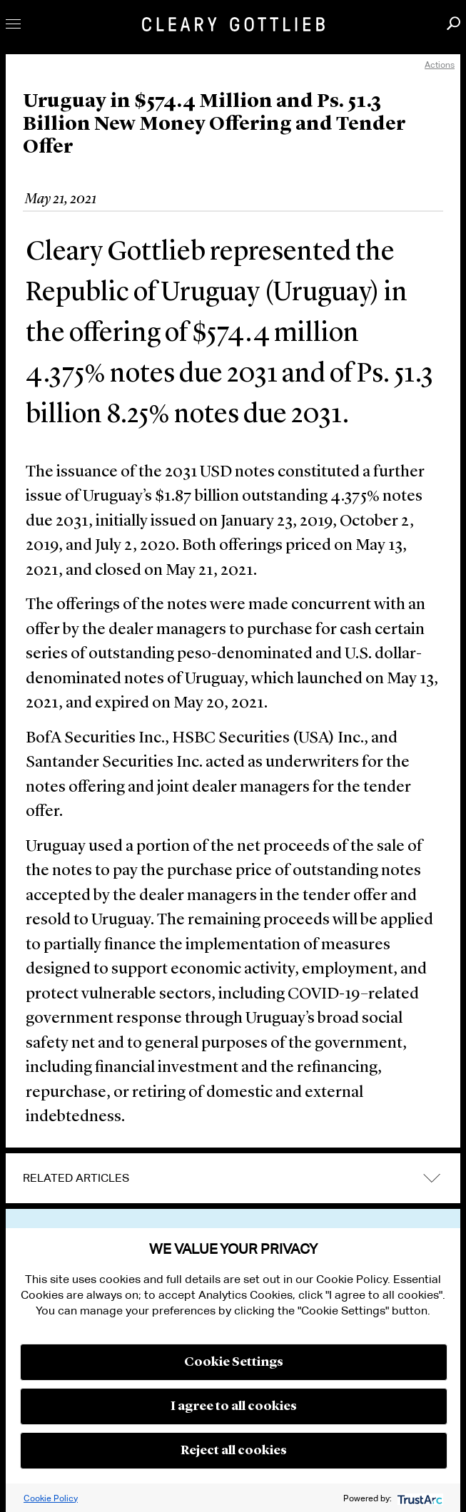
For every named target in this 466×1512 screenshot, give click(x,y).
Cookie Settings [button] (233, 1362)
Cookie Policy (51, 1498)
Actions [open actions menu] (440, 64)
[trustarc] (418, 1498)
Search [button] (453, 23)
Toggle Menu (13, 24)
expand (431, 1177)
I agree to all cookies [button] (234, 1406)
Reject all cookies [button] (234, 1450)
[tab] (233, 1178)
